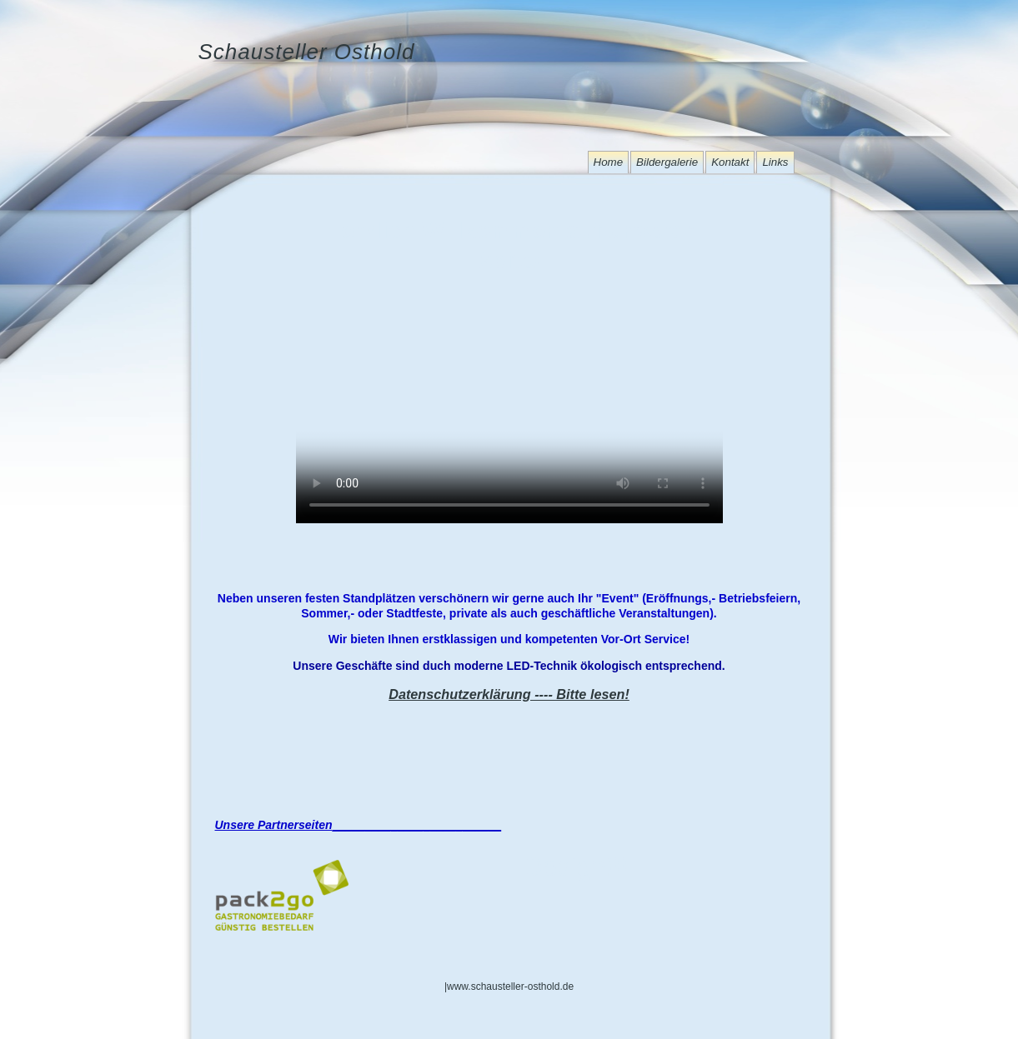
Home (609, 162)
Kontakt (730, 162)
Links (775, 162)
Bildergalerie (667, 162)
